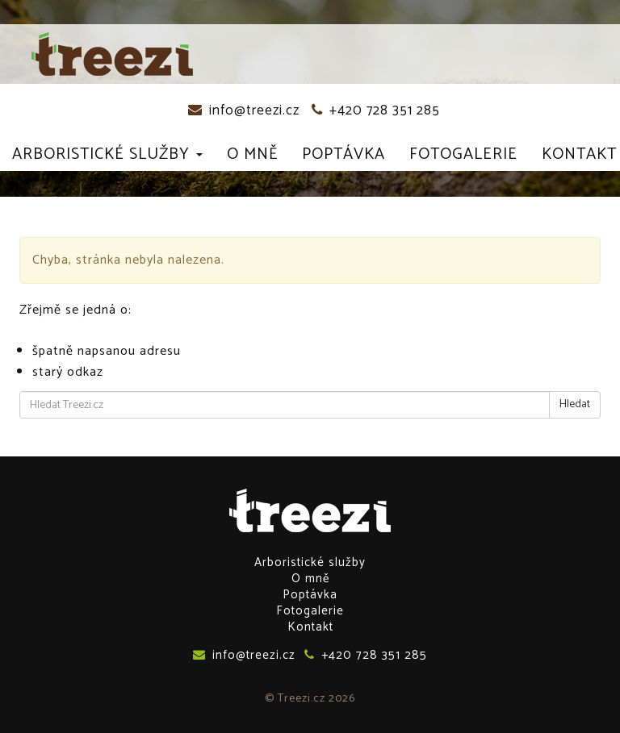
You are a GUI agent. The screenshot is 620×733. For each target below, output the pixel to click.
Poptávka (343, 154)
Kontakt (579, 154)
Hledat (574, 404)
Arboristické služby (107, 154)
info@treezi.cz (244, 110)
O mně (252, 154)
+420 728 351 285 (376, 110)
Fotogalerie (463, 154)
